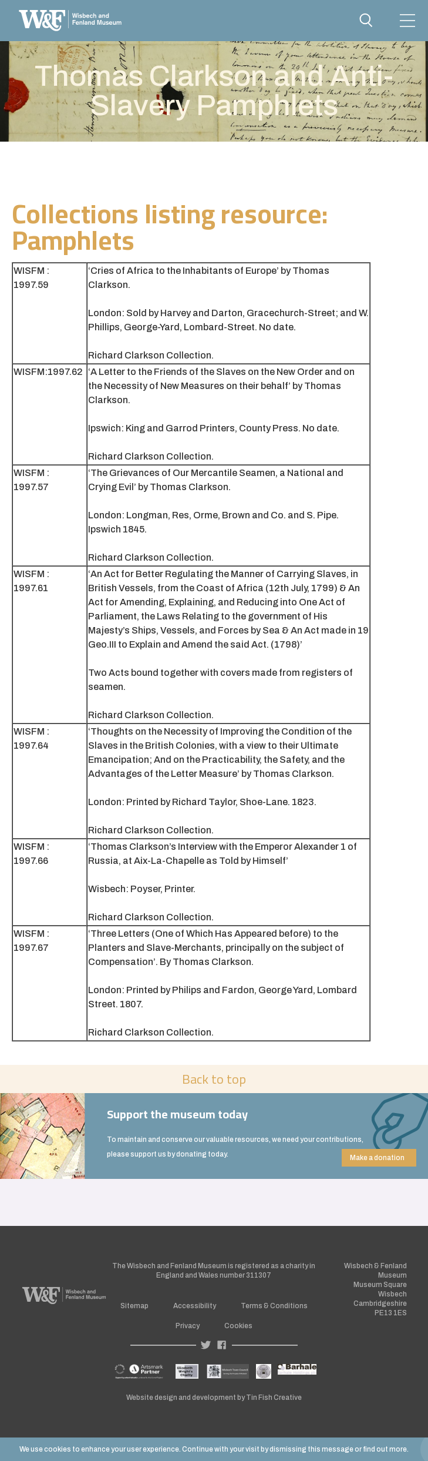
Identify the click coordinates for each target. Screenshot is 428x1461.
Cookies (238, 1326)
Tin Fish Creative (274, 1397)
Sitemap (134, 1306)
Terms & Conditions (274, 1306)
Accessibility (194, 1306)
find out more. (386, 1449)
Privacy (188, 1326)
